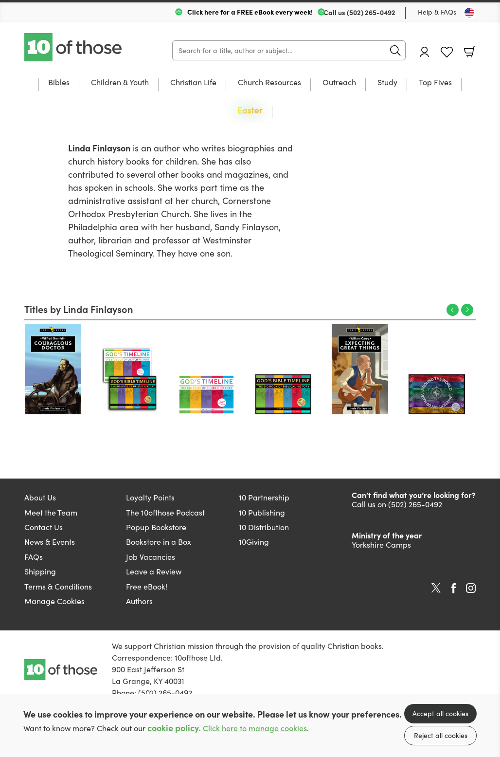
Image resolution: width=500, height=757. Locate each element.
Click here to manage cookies (255, 728)
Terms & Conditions (58, 586)
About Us (40, 497)
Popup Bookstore (156, 527)
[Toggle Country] (469, 12)
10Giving (254, 541)
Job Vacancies (150, 557)
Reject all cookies (440, 735)
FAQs (33, 557)
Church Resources (269, 82)
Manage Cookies (54, 601)
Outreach (339, 82)
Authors (139, 601)
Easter (250, 111)
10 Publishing (262, 512)
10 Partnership (264, 497)
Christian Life (193, 82)
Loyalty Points (150, 497)
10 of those (74, 47)
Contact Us (43, 527)
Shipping (40, 571)
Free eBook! (146, 586)
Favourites (447, 52)
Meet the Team (50, 512)
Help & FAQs (437, 12)
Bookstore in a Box (158, 541)
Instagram (471, 588)
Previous (452, 310)
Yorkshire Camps (381, 544)
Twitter (436, 588)
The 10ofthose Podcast (165, 512)
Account (424, 52)
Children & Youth (120, 82)
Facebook (453, 588)
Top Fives (435, 82)
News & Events (49, 541)
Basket (470, 51)
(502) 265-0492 (371, 12)
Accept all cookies (440, 713)
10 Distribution (264, 527)
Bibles (59, 82)
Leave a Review (153, 571)
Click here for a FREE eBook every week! (250, 12)
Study (387, 82)
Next (467, 310)
